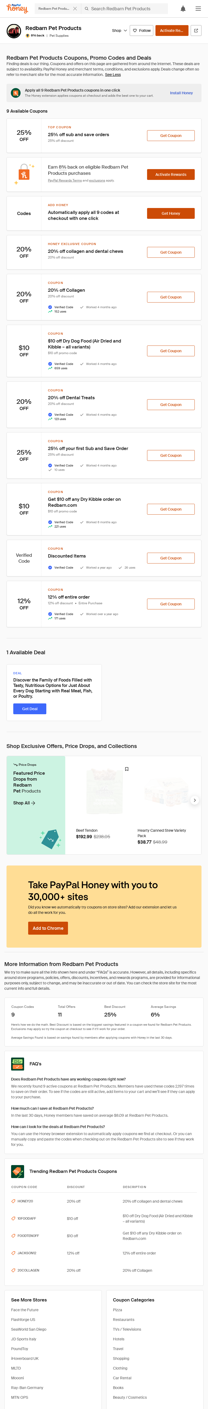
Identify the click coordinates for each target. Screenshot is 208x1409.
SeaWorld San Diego (28, 1230)
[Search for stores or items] (101, 8)
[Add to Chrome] (48, 829)
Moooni (17, 1279)
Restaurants (123, 1220)
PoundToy (19, 1249)
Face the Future (24, 1211)
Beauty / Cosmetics (130, 1298)
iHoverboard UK (24, 1259)
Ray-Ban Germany (27, 1288)
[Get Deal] (29, 708)
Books (118, 1288)
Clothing (120, 1269)
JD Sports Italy (23, 1240)
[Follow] (141, 30)
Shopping (121, 1259)
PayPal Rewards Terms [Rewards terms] (65, 180)
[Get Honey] (171, 213)
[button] (198, 8)
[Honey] (17, 9)
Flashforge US (23, 1220)
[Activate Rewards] (171, 30)
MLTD (16, 1269)
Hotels (118, 1240)
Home (9, 1339)
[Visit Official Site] (196, 30)
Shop (120, 30)
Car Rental (122, 1279)
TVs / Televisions (127, 1230)
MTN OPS (19, 1298)
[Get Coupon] (171, 135)
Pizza (117, 1211)
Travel (118, 1249)
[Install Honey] (181, 93)
